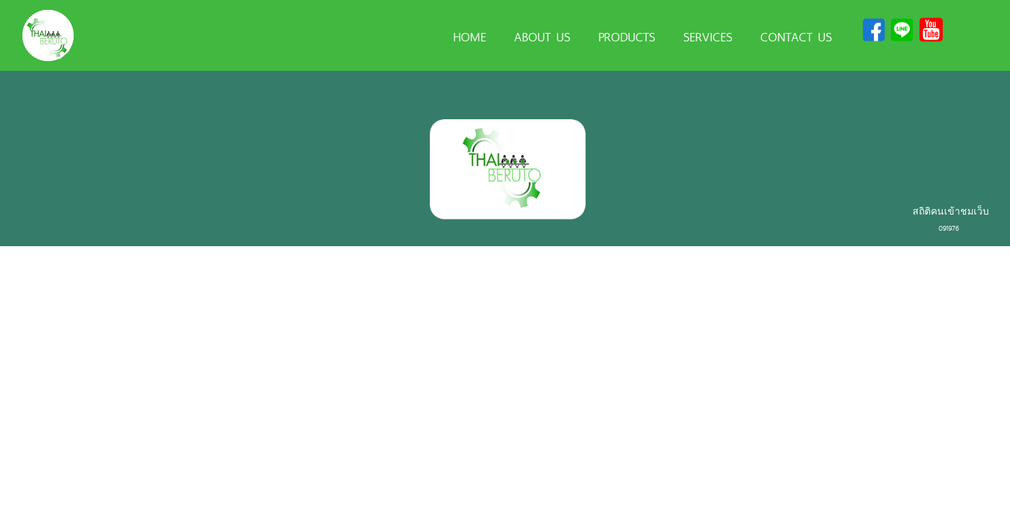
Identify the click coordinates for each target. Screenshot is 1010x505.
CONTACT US (796, 36)
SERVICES (707, 36)
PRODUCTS (626, 36)
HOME (469, 36)
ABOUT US (542, 36)
